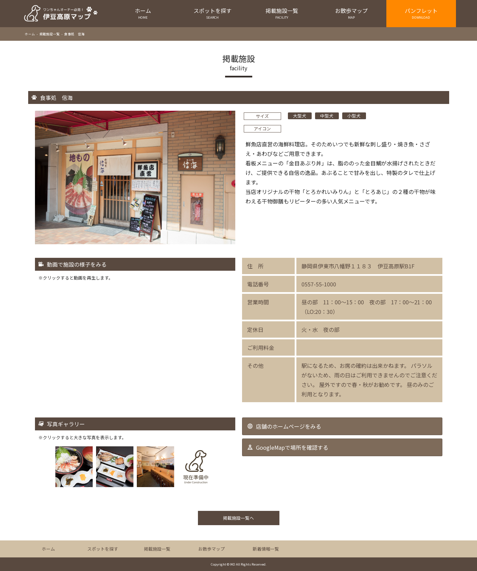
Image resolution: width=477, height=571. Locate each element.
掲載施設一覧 (282, 13)
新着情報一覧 (266, 549)
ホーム (143, 13)
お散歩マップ (351, 13)
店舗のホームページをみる (288, 426)
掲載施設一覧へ (238, 518)
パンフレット (421, 13)
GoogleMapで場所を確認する (292, 447)
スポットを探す (212, 13)
